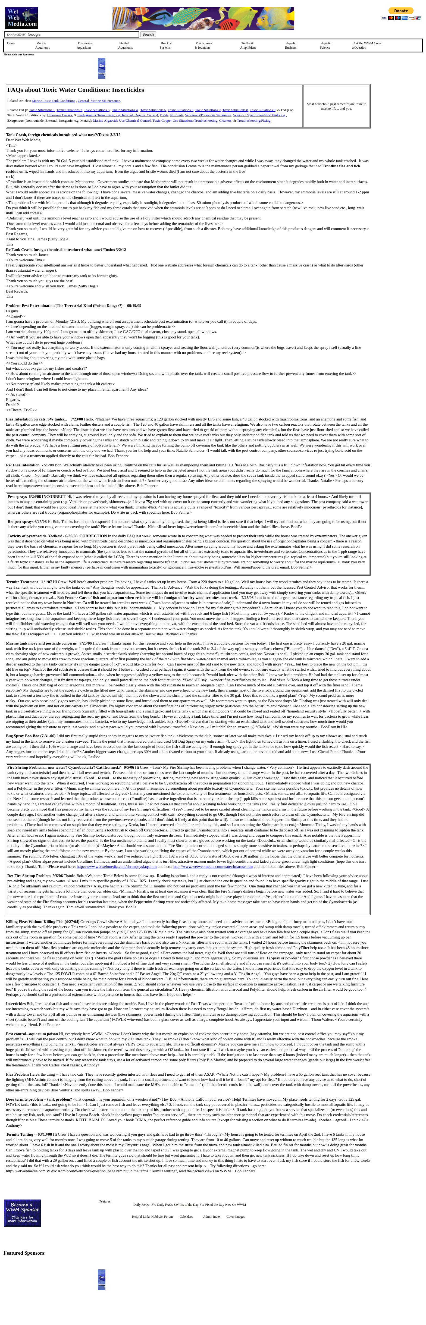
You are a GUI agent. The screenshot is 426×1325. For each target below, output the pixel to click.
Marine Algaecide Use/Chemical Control (122, 120)
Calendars (186, 1217)
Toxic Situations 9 (262, 110)
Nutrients (176, 115)
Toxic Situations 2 (69, 110)
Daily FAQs (141, 1205)
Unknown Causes (59, 115)
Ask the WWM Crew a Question (366, 45)
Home (11, 43)
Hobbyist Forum (162, 1217)
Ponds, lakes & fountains (203, 45)
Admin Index (212, 1217)
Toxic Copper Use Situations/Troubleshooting (184, 120)
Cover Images (236, 1217)
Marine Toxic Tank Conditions (53, 101)
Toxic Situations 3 (96, 110)
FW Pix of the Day (212, 1205)
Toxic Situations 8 (235, 110)
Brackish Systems (166, 45)
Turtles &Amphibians (248, 45)
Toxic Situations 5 (153, 110)
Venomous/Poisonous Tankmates (208, 115)
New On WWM (235, 1205)
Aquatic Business (291, 45)
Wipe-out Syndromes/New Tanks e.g (259, 115)
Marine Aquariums (42, 45)
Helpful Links (141, 1217)
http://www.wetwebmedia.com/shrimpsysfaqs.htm (116, 866)
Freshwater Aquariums (84, 45)
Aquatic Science (325, 45)
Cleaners (225, 120)
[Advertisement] (398, 123)
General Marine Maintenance (99, 101)
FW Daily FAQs (162, 1205)
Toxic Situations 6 (180, 110)
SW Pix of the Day (186, 1205)
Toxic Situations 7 (208, 110)
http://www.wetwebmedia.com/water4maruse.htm (213, 866)
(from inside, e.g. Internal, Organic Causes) (117, 115)
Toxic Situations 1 (42, 110)
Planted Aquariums (125, 45)
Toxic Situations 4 (125, 110)
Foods (164, 115)
